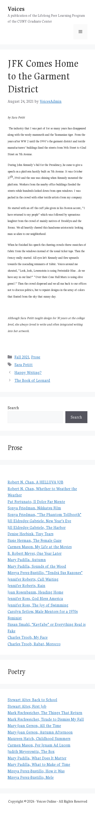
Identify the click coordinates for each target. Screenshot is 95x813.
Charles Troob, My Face (28, 637)
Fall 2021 (21, 357)
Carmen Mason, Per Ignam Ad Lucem (39, 745)
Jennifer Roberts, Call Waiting (33, 579)
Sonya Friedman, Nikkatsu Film (34, 508)
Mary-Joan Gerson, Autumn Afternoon (40, 732)
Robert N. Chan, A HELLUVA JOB (35, 482)
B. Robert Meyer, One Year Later (35, 553)
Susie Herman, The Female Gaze (35, 540)
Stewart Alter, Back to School (32, 699)
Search (13, 407)
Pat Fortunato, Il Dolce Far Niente (36, 501)
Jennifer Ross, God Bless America (35, 598)
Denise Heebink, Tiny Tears (30, 533)
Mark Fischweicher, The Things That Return (45, 712)
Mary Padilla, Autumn (27, 559)
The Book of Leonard (32, 380)
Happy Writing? (28, 372)
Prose (35, 357)
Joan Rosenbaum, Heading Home (35, 592)
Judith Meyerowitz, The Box (31, 751)
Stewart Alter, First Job (27, 706)
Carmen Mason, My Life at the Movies (40, 546)
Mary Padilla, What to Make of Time (39, 764)
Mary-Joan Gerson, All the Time (34, 725)
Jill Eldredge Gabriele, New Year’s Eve (39, 520)
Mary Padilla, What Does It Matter (37, 758)
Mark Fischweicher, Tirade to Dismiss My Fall (46, 719)
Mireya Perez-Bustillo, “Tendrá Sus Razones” (45, 572)
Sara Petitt (23, 364)
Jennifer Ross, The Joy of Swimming (38, 605)
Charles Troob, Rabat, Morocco (34, 644)
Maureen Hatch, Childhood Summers (39, 738)
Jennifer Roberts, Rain (26, 585)
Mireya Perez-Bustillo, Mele (31, 777)
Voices (16, 8)
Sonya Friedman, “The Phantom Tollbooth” (44, 514)
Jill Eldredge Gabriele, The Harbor (37, 527)
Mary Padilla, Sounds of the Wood (37, 566)
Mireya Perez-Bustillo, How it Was (36, 771)
